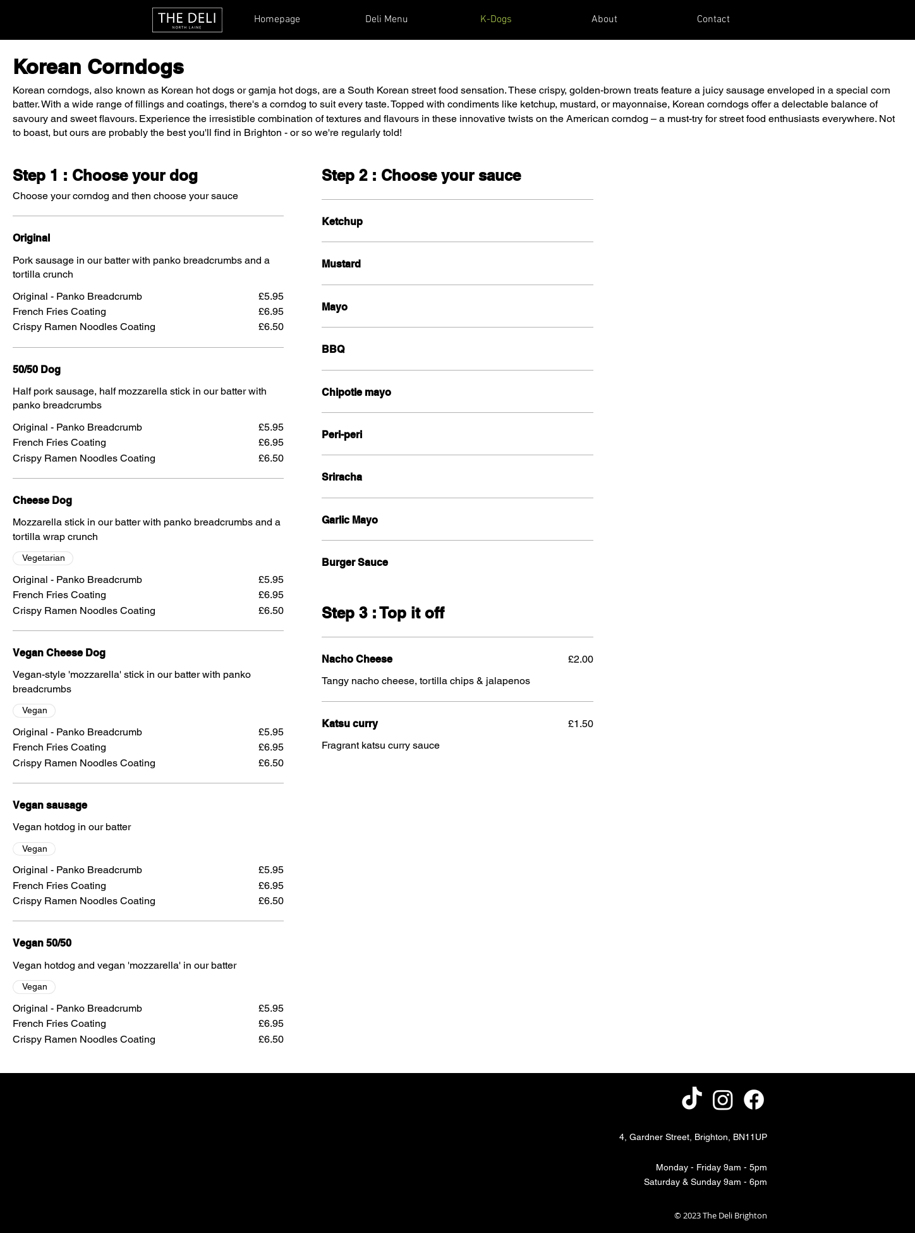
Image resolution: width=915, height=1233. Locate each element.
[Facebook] (754, 1099)
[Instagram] (723, 1099)
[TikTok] (692, 1099)
